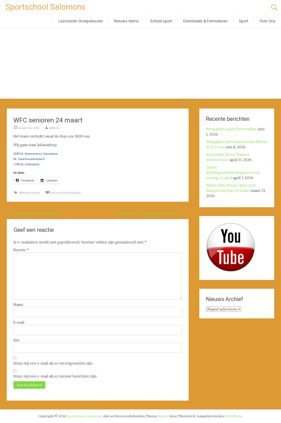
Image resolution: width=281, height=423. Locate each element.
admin (54, 128)
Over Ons (267, 21)
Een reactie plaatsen (65, 193)
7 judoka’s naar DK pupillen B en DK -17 (153, 213)
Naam (18, 304)
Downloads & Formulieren (205, 21)
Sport (243, 21)
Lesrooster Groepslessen (80, 21)
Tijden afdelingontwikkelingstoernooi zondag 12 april (233, 172)
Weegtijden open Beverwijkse (231, 129)
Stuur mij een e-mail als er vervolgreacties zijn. (53, 363)
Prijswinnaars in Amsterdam (33, 213)
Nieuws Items (126, 21)
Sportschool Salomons (45, 7)
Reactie (21, 250)
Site (16, 340)
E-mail (18, 322)
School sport (161, 21)
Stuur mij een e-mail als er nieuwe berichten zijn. (55, 376)
